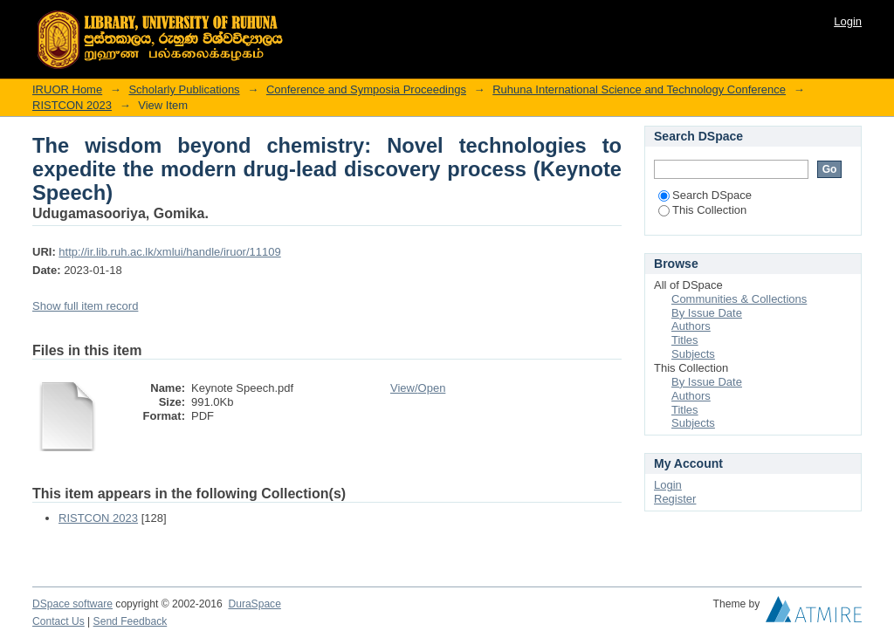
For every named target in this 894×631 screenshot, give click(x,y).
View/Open (417, 387)
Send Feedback (130, 621)
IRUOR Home (67, 89)
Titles (684, 339)
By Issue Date (706, 312)
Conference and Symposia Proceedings (366, 89)
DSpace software (72, 604)
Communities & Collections (739, 298)
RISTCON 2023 (72, 105)
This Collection (702, 209)
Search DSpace (705, 195)
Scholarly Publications (183, 89)
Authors (691, 326)
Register (675, 498)
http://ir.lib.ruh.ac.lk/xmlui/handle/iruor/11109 (169, 251)
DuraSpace (254, 604)
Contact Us (58, 621)
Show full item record (85, 305)
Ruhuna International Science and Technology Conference (639, 89)
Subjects (693, 353)
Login (848, 21)
